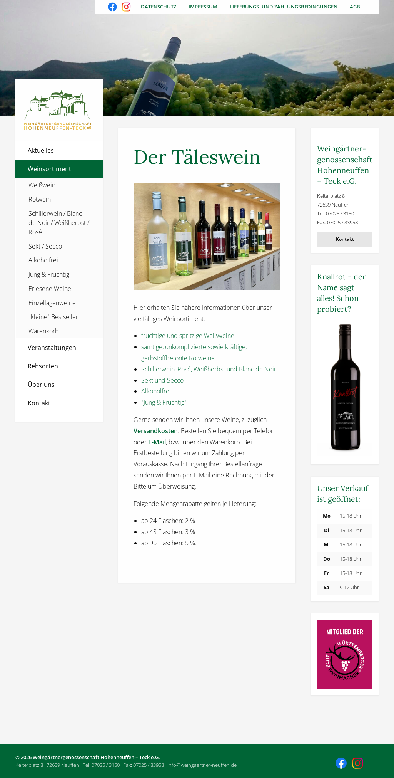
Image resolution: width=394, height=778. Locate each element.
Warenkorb (43, 331)
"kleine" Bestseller (53, 317)
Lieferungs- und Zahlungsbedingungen (283, 6)
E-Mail (157, 442)
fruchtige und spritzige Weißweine (187, 335)
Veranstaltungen (52, 347)
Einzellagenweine (52, 303)
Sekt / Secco (45, 246)
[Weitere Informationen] (344, 388)
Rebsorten (43, 366)
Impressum (203, 6)
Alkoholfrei (43, 260)
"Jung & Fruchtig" (164, 402)
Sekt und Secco (162, 380)
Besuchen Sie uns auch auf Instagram (127, 8)
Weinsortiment (49, 169)
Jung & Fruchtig (48, 274)
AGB (355, 6)
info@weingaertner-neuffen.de (202, 764)
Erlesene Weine (49, 288)
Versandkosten (156, 431)
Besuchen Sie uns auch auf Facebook (113, 8)
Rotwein (39, 199)
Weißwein (41, 185)
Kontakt (39, 403)
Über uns (41, 384)
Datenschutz (158, 6)
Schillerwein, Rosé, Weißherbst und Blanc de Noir (208, 369)
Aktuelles (41, 150)
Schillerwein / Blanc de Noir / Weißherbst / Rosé (58, 222)
